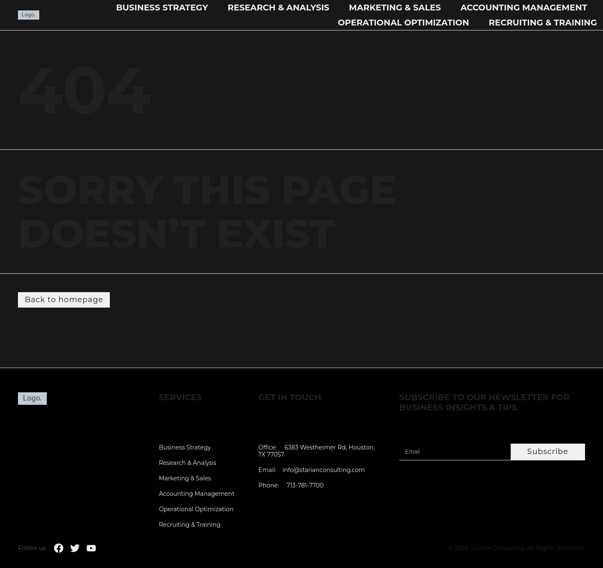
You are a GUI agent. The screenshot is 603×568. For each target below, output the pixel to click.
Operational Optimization (403, 23)
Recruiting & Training (543, 23)
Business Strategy (162, 8)
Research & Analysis (278, 8)
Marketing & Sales (395, 8)
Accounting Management (524, 8)
